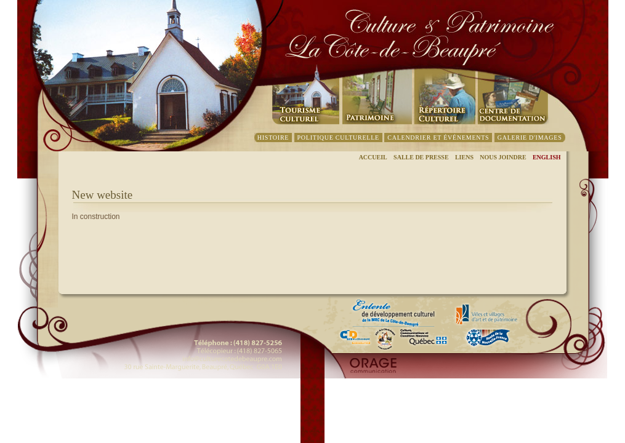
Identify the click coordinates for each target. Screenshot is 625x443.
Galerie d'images (530, 137)
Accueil (373, 157)
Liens (464, 157)
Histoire (273, 137)
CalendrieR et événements (438, 137)
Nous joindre (503, 157)
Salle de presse (420, 157)
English (547, 157)
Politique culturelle (338, 137)
